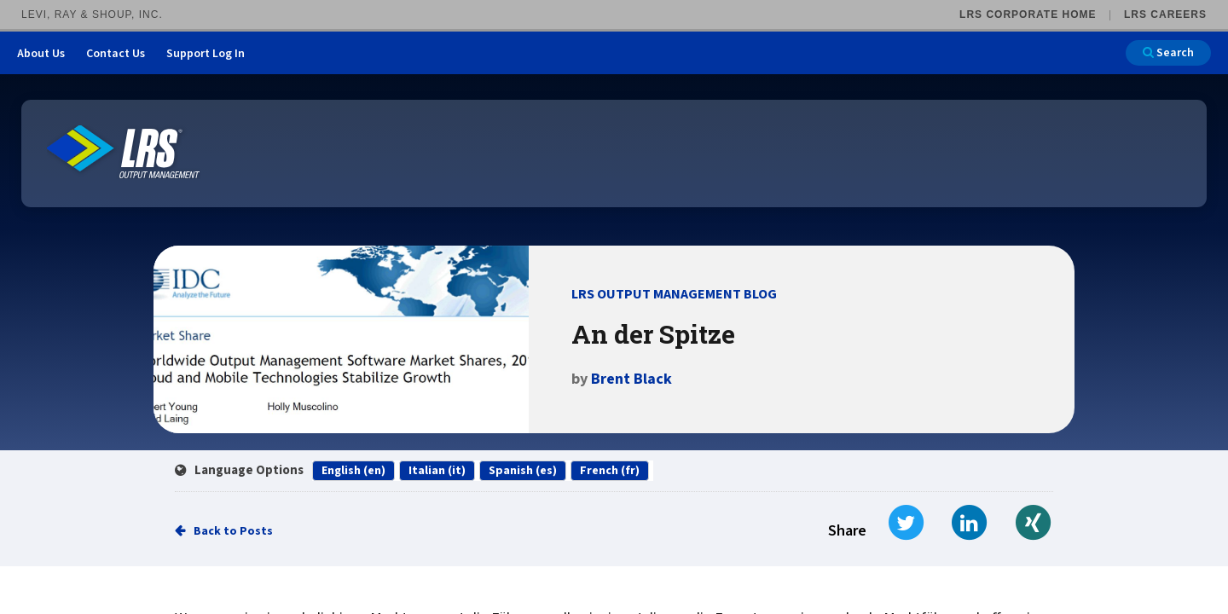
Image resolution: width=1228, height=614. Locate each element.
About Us (41, 53)
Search (1168, 52)
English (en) (353, 470)
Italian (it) (437, 470)
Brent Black (631, 379)
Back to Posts (233, 531)
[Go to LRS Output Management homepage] (123, 152)
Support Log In (205, 53)
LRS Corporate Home (1027, 14)
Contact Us (115, 53)
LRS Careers (1165, 14)
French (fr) (610, 470)
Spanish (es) (523, 470)
